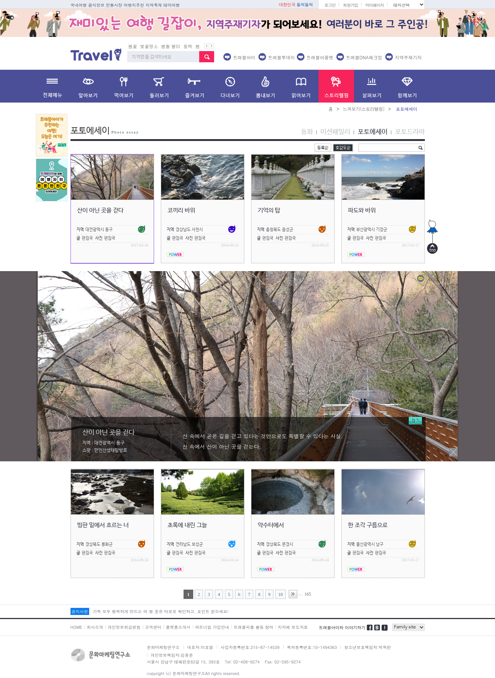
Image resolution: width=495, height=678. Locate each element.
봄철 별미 (171, 46)
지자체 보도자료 (293, 627)
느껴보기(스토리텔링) (364, 109)
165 (307, 594)
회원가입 (350, 5)
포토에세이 (373, 132)
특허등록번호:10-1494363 (312, 647)
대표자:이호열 (200, 647)
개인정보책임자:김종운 (172, 655)
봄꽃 (132, 46)
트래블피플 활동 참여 (253, 627)
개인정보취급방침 (124, 627)
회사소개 (95, 627)
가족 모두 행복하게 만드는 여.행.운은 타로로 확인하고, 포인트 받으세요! (161, 611)
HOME (76, 627)
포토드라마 (410, 132)
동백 (188, 46)
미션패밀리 (335, 132)
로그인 (329, 5)
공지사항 (80, 611)
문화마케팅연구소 (163, 647)
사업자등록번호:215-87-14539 (249, 647)
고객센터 (153, 627)
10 (280, 594)
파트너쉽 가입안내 (212, 627)
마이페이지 (374, 5)
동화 (307, 132)
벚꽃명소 (149, 46)
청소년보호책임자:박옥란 (367, 647)
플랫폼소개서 (178, 627)
